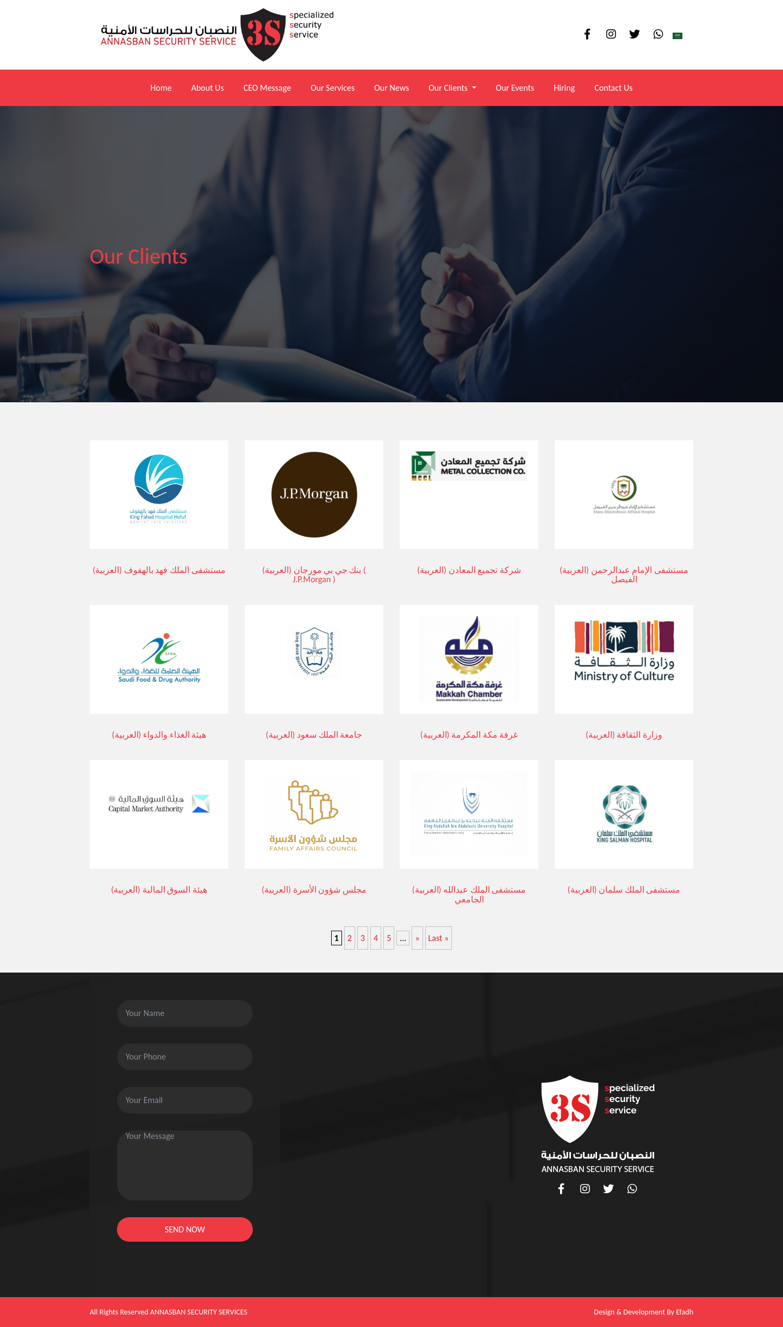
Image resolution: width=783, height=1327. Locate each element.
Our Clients (449, 88)
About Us (207, 88)
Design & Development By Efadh (643, 1312)
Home (160, 88)
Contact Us (613, 88)
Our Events (515, 88)
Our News (391, 88)
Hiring (564, 88)
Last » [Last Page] (438, 938)
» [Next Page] (417, 938)
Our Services (332, 88)
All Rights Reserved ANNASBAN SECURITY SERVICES (168, 1312)
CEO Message (267, 88)
